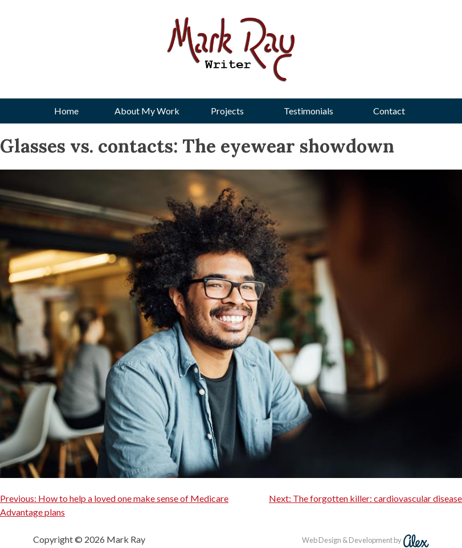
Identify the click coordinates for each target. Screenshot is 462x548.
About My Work (147, 110)
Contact (389, 110)
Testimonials (308, 110)
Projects (227, 110)
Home (66, 110)
